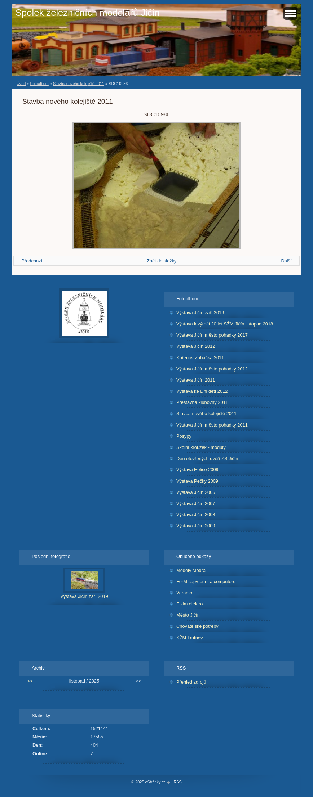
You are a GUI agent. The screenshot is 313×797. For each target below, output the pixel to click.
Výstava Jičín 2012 (195, 346)
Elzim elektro (189, 604)
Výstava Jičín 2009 (195, 525)
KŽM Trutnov (189, 637)
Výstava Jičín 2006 (195, 492)
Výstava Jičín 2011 (195, 380)
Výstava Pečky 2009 (197, 481)
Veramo (184, 592)
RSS (177, 782)
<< (30, 681)
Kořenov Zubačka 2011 (200, 357)
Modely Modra (191, 570)
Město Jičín (188, 615)
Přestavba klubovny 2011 (202, 402)
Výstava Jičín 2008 (195, 514)
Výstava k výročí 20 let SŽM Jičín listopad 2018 (224, 324)
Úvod (21, 83)
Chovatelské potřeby (197, 626)
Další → (289, 261)
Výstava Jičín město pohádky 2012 (212, 369)
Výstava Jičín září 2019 (200, 312)
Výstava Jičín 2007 (195, 503)
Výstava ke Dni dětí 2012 (202, 391)
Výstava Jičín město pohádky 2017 (212, 335)
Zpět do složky (162, 261)
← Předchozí (29, 261)
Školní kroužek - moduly (201, 447)
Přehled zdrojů (191, 682)
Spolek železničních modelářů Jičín (88, 13)
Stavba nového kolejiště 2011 (78, 83)
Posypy (183, 436)
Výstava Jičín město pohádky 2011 (212, 425)
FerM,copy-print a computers (205, 581)
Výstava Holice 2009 (197, 469)
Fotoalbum (39, 83)
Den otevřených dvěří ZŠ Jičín (207, 458)
